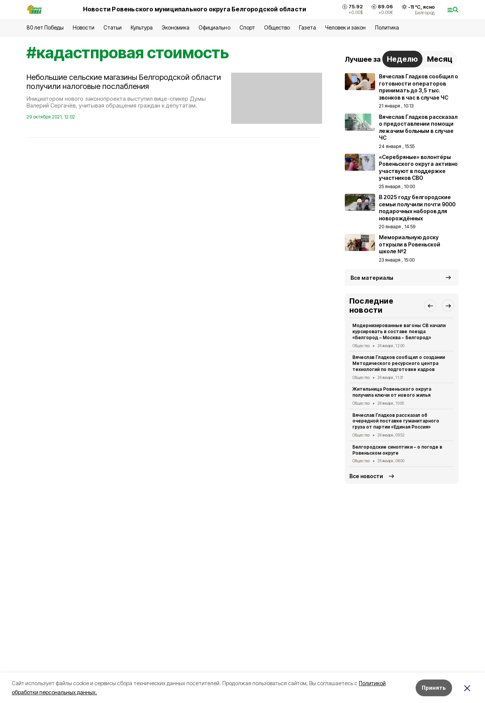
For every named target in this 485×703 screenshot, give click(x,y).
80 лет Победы (45, 27)
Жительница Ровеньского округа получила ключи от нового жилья (391, 392)
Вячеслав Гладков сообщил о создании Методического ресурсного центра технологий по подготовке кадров (398, 363)
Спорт (247, 27)
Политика (387, 27)
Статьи (112, 27)
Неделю (402, 59)
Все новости (366, 476)
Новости (83, 27)
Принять (434, 687)
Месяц (439, 59)
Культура (142, 27)
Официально (214, 27)
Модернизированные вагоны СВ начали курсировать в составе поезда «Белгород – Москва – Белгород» (399, 331)
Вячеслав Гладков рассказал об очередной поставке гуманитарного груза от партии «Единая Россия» (395, 421)
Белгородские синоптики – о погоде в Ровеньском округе (397, 450)
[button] (430, 305)
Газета (307, 27)
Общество (277, 27)
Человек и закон (345, 27)
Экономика (175, 27)
